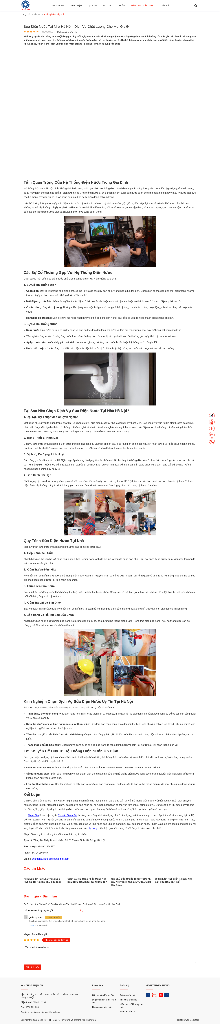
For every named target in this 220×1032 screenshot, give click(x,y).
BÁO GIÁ (107, 5)
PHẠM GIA (97, 985)
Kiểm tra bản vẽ (128, 1011)
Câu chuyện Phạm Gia (103, 995)
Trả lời (31, 925)
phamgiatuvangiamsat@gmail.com (50, 858)
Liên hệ (165, 5)
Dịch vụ (92, 5)
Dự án (121, 5)
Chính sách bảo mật (102, 1007)
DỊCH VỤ (124, 985)
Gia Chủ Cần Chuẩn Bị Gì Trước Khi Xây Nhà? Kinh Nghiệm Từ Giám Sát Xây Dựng (131, 882)
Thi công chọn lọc (128, 999)
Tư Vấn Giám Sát (67, 815)
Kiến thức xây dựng (142, 5)
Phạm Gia (33, 815)
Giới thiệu (76, 5)
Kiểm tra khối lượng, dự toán (131, 1005)
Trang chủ (57, 5)
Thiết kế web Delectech (188, 1020)
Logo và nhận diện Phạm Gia (104, 1001)
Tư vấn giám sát (128, 995)
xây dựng (92, 828)
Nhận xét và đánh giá (35, 934)
